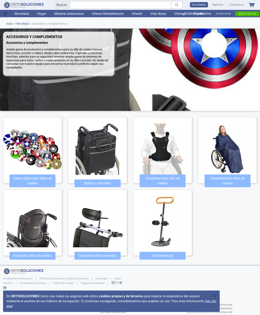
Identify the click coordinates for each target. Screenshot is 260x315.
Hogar (41, 14)
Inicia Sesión (199, 4)
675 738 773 (247, 13)
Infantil (137, 14)
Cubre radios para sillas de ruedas (32, 180)
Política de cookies (63, 283)
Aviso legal (101, 278)
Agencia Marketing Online (201, 312)
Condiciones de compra (33, 283)
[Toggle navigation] (5, 13)
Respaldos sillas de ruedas (32, 256)
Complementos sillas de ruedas (227, 180)
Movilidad (22, 14)
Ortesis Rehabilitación (108, 14)
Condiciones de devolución (18, 278)
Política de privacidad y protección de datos (64, 278)
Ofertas (179, 14)
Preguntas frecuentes (93, 283)
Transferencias (162, 256)
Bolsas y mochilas (97, 183)
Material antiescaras (69, 14)
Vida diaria (158, 14)
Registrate (217, 4)
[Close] (215, 296)
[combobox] (117, 5)
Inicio (9, 24)
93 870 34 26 (223, 13)
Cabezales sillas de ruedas (97, 256)
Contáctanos (236, 4)
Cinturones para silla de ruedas (163, 180)
